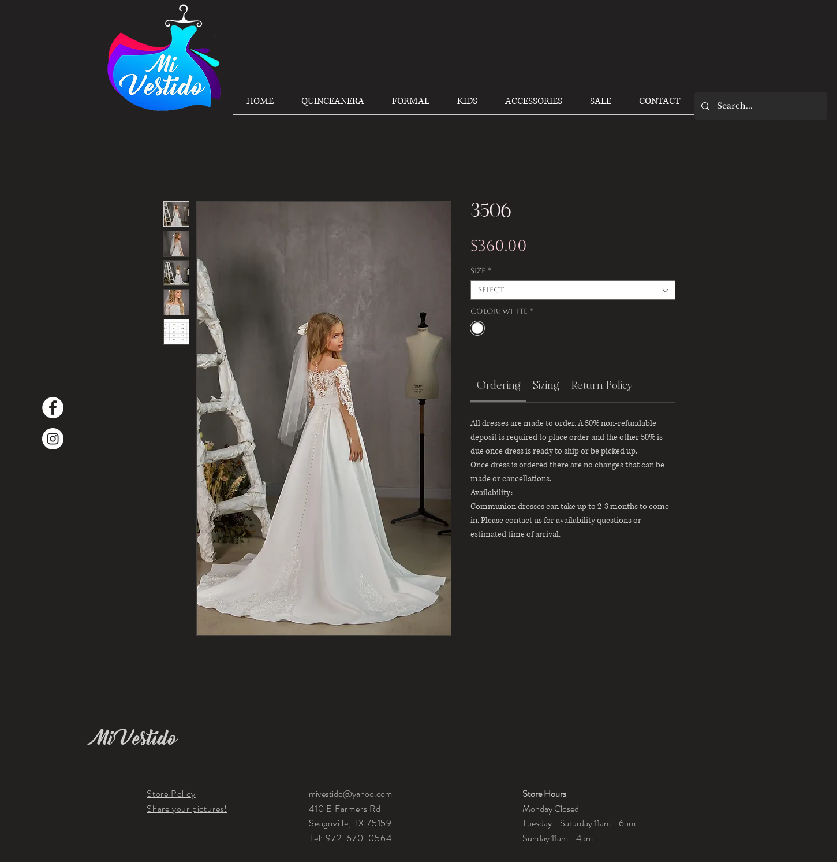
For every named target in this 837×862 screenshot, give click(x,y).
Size (480, 270)
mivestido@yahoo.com (350, 793)
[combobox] (572, 290)
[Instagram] (52, 438)
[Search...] (760, 106)
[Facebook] (52, 407)
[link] (499, 385)
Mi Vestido (135, 738)
